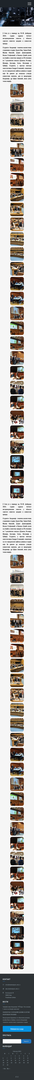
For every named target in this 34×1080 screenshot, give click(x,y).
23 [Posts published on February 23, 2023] (15, 1063)
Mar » (8, 1068)
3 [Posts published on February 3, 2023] (19, 1056)
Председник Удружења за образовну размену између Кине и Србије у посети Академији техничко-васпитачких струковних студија (16, 1020)
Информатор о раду (17, 1029)
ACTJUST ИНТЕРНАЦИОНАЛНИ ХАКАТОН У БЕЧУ (14, 16)
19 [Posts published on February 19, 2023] (27, 1060)
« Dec (4, 1068)
